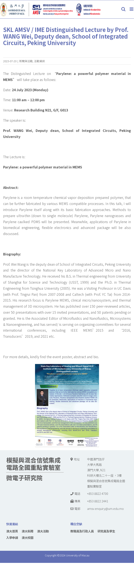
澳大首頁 (12, 531)
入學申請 (12, 537)
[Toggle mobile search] (123, 9)
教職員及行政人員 (82, 531)
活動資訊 (39, 61)
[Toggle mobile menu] (132, 9)
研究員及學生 (106, 531)
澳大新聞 (27, 531)
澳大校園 (27, 537)
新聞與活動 (26, 61)
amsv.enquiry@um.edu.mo (105, 508)
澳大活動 (43, 531)
